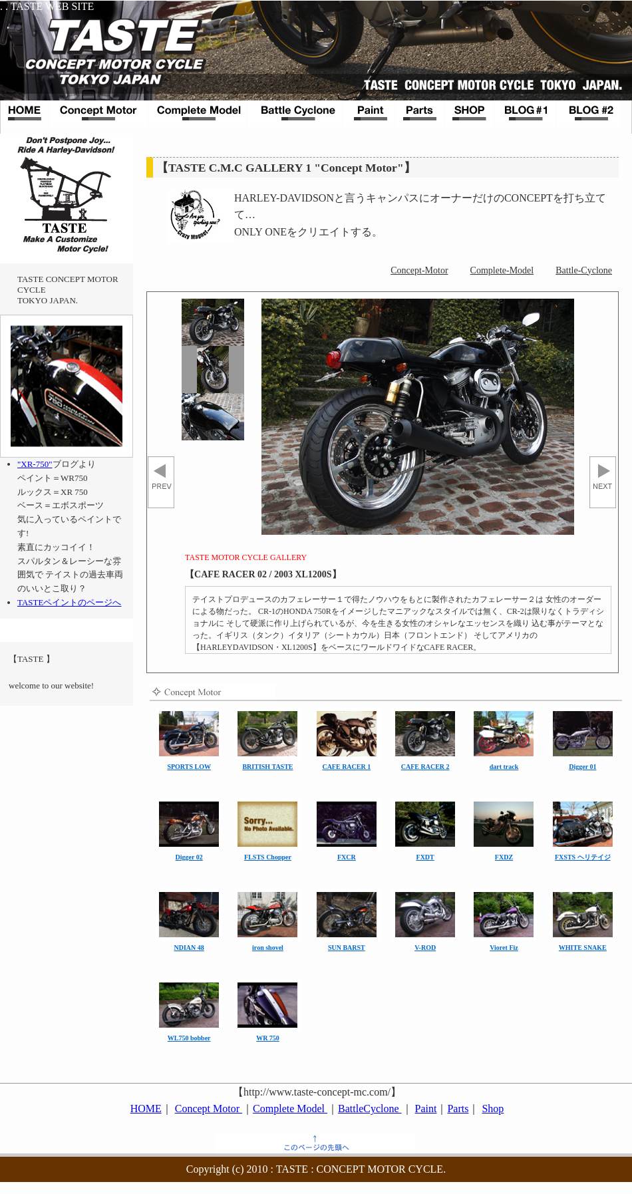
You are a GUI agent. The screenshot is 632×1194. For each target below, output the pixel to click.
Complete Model (290, 1108)
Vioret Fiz (504, 947)
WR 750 (267, 1038)
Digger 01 (582, 766)
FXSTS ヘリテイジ (583, 857)
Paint (426, 1108)
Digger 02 (189, 857)
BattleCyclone (370, 1108)
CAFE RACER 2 (425, 766)
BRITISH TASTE (267, 766)
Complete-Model (502, 270)
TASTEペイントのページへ (69, 602)
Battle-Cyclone (583, 270)
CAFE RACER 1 (346, 766)
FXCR (346, 857)
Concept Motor (208, 1108)
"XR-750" (35, 464)
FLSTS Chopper (267, 857)
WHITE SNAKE (583, 947)
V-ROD (425, 947)
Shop (493, 1108)
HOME (146, 1108)
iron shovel (267, 947)
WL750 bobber (189, 1038)
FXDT (425, 857)
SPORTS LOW (189, 766)
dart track (504, 766)
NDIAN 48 (189, 947)
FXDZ (504, 857)
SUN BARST (346, 947)
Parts (457, 1108)
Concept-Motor (419, 270)
